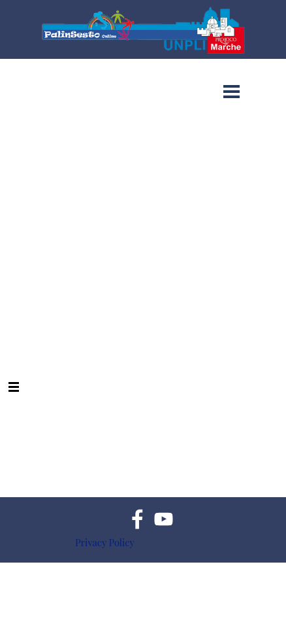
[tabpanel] (151, 542)
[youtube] (163, 519)
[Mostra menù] (231, 91)
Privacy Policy (105, 542)
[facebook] (137, 519)
